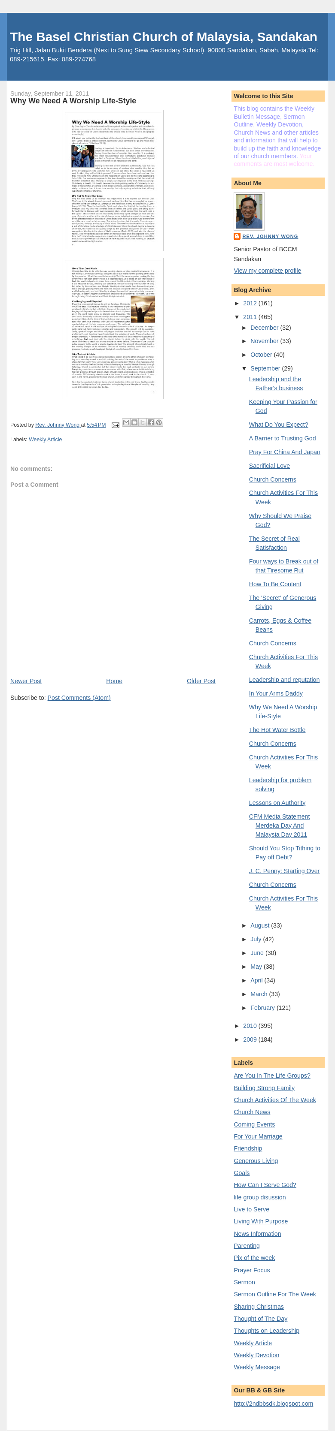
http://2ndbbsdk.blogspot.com (273, 1403)
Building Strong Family (264, 1088)
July (256, 939)
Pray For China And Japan (284, 452)
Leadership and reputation (284, 679)
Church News (252, 1112)
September (266, 368)
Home (114, 681)
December (265, 327)
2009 (250, 1039)
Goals (242, 1172)
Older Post (201, 681)
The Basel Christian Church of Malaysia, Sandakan (163, 37)
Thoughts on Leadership (266, 1330)
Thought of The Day (260, 1318)
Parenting (247, 1245)
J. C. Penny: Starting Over (284, 871)
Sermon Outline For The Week (275, 1294)
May (257, 966)
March (259, 994)
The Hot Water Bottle (277, 729)
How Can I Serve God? (265, 1184)
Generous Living (256, 1160)
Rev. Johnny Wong (270, 236)
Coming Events (254, 1124)
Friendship (248, 1148)
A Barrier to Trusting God (282, 438)
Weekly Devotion (256, 1355)
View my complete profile (267, 270)
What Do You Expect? (278, 424)
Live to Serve (251, 1209)
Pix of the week (254, 1257)
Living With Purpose (261, 1221)
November (265, 340)
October (262, 354)
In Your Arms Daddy (276, 693)
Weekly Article (45, 440)
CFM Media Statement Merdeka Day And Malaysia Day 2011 (279, 825)
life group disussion (260, 1197)
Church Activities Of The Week (275, 1100)
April (257, 980)
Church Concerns (272, 479)
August (260, 925)
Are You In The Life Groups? (272, 1075)
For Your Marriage (258, 1136)
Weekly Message (257, 1367)
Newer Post (26, 681)
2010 (250, 1025)
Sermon (244, 1282)
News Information (257, 1233)
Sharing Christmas (258, 1306)
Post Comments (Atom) (79, 697)
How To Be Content (275, 584)
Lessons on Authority (277, 802)
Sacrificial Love (269, 465)
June (257, 952)
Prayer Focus (252, 1270)
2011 (250, 316)
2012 (250, 303)
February (263, 1007)
